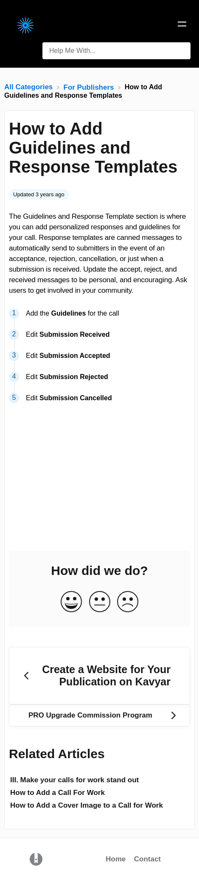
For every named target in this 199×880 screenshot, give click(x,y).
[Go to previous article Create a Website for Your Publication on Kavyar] (99, 676)
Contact (147, 859)
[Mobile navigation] (182, 25)
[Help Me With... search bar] (116, 50)
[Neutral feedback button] (100, 602)
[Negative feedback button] (128, 602)
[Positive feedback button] (71, 602)
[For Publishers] (90, 87)
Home (116, 859)
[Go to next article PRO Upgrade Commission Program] (99, 715)
